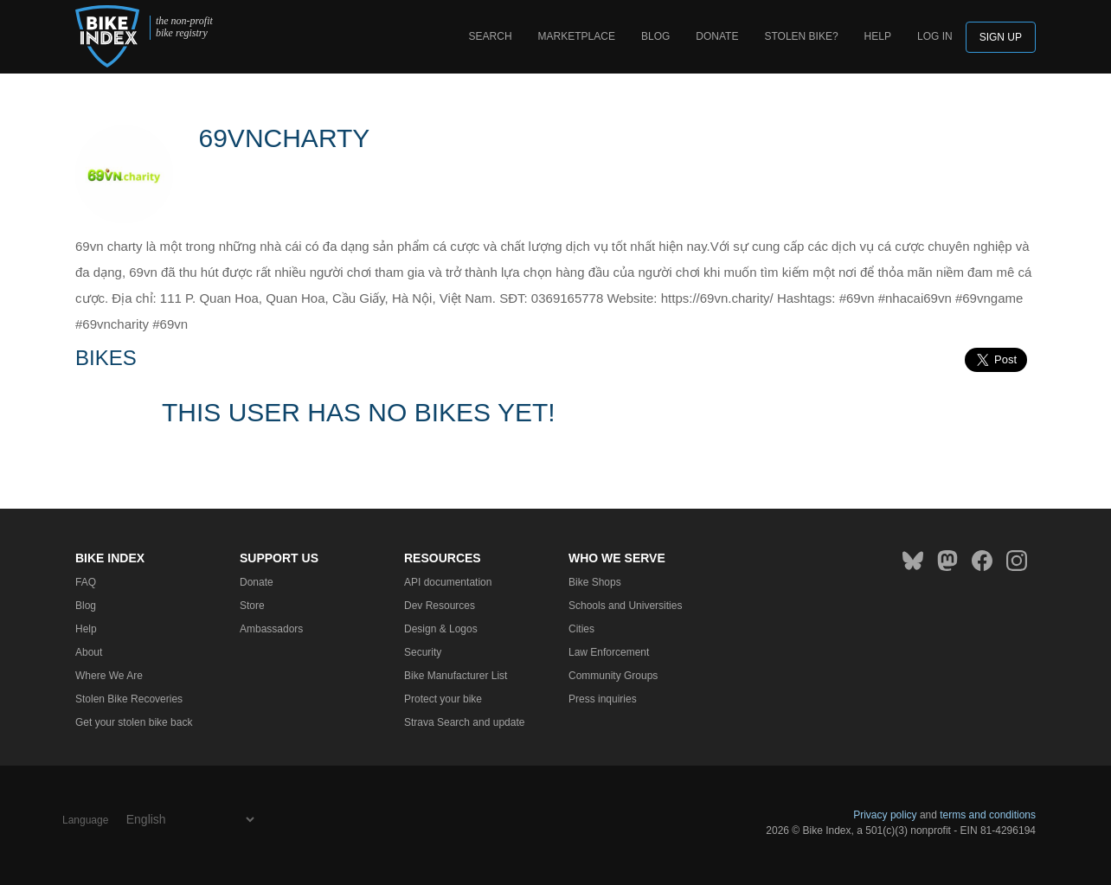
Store (252, 606)
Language (85, 820)
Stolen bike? (801, 36)
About (88, 652)
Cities (581, 629)
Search (490, 36)
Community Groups (613, 676)
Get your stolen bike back (133, 722)
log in (935, 36)
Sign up (1000, 37)
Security (422, 652)
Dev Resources (439, 606)
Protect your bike (443, 699)
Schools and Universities (625, 606)
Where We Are (109, 676)
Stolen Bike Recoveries (129, 699)
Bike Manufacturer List (455, 676)
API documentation (447, 582)
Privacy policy (884, 815)
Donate (717, 36)
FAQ (85, 582)
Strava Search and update (464, 722)
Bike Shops (594, 582)
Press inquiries (602, 699)
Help (877, 36)
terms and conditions (988, 815)
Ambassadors (271, 629)
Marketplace (576, 36)
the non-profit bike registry (184, 27)
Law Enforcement (608, 652)
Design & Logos (441, 629)
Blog (655, 36)
